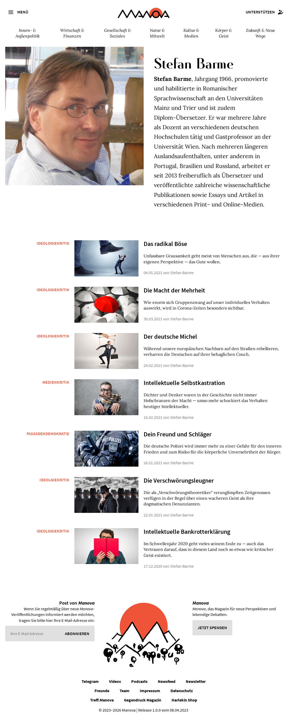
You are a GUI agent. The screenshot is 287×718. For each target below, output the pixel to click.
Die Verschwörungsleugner (179, 480)
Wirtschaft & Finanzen (72, 33)
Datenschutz (181, 691)
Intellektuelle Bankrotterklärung (187, 532)
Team (124, 691)
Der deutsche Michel (170, 337)
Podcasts (139, 681)
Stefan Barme (182, 272)
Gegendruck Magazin (142, 700)
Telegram (90, 681)
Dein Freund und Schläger (178, 434)
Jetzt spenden (212, 627)
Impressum (150, 691)
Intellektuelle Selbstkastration (184, 383)
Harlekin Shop (184, 700)
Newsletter (196, 681)
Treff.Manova (102, 700)
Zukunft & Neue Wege (260, 33)
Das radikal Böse (165, 244)
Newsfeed (166, 681)
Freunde (102, 691)
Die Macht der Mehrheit (174, 290)
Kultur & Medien (191, 33)
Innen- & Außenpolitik (27, 33)
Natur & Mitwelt (157, 33)
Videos (115, 681)
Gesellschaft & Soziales (117, 33)
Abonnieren (77, 633)
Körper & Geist (223, 33)
